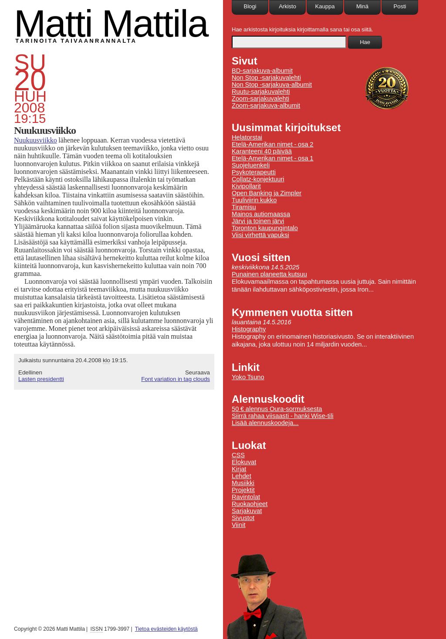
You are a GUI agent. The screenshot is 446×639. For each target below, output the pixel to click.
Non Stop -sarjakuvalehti (266, 77)
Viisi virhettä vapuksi (260, 234)
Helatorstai (247, 137)
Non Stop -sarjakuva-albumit (272, 84)
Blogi (250, 6)
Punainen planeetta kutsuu (269, 274)
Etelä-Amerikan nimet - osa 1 (273, 158)
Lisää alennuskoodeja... (265, 422)
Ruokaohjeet (249, 503)
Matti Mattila (111, 23)
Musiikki (243, 482)
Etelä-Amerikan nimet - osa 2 (273, 144)
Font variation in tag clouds (175, 379)
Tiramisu (244, 207)
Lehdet (241, 475)
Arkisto (287, 6)
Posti (400, 6)
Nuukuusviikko (35, 140)
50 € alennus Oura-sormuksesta (277, 408)
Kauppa (325, 6)
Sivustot (243, 517)
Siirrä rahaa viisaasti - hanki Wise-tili (283, 415)
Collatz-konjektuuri (258, 179)
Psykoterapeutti (254, 172)
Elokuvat (244, 462)
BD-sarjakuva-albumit (262, 70)
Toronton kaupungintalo (265, 227)
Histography (249, 329)
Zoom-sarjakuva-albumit (266, 105)
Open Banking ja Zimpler (266, 193)
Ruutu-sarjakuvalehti (261, 91)
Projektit (243, 489)
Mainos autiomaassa (261, 214)
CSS (238, 455)
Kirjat (239, 469)
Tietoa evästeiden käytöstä (166, 629)
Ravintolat (246, 496)
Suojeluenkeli (251, 165)
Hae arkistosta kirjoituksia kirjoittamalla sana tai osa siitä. (302, 29)
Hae (365, 42)
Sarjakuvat (247, 510)
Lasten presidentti (41, 379)
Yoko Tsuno (248, 377)
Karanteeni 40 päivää (262, 151)
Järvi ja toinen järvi (258, 221)
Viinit (239, 524)
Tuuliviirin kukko (254, 200)
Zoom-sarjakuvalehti (260, 98)
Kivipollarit (246, 186)
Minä (362, 6)
